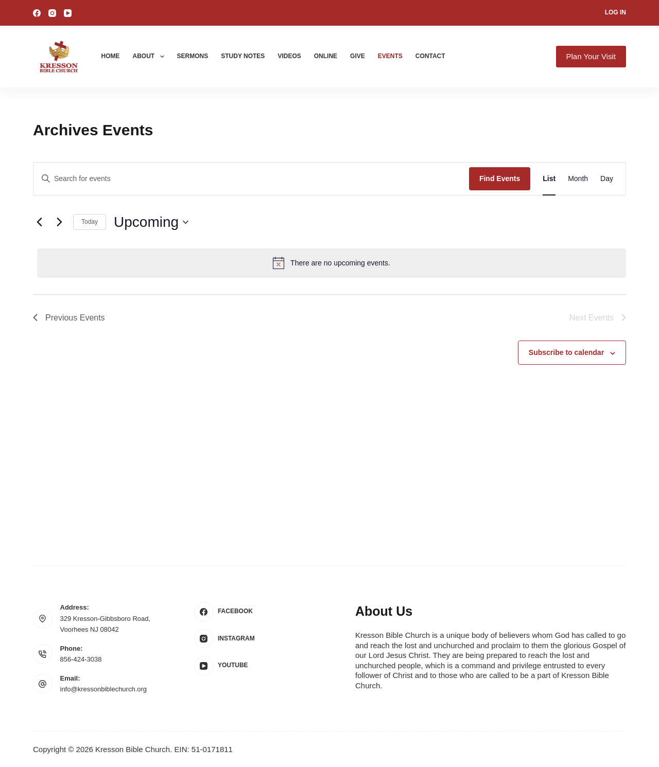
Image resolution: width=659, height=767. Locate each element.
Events (390, 56)
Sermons (193, 56)
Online (325, 56)
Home (110, 56)
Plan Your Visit (591, 56)
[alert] (331, 262)
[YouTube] (68, 13)
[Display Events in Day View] (606, 179)
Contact (430, 56)
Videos (289, 56)
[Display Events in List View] (549, 179)
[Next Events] (59, 222)
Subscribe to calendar (566, 352)
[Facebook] (37, 13)
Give (357, 56)
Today (89, 221)
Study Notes (243, 56)
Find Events (499, 178)
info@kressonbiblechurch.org (103, 689)
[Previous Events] (39, 222)
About (150, 56)
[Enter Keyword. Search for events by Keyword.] (251, 179)
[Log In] (615, 13)
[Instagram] (52, 13)
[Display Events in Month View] (578, 179)
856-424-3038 (81, 659)
